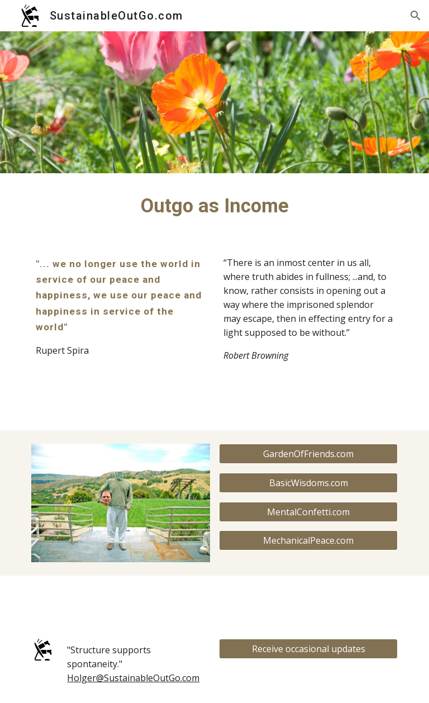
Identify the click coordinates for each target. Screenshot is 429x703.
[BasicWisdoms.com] (308, 483)
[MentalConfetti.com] (308, 512)
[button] (415, 15)
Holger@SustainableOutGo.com (133, 678)
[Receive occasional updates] (308, 649)
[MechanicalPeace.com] (308, 540)
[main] (214, 206)
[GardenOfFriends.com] (308, 454)
